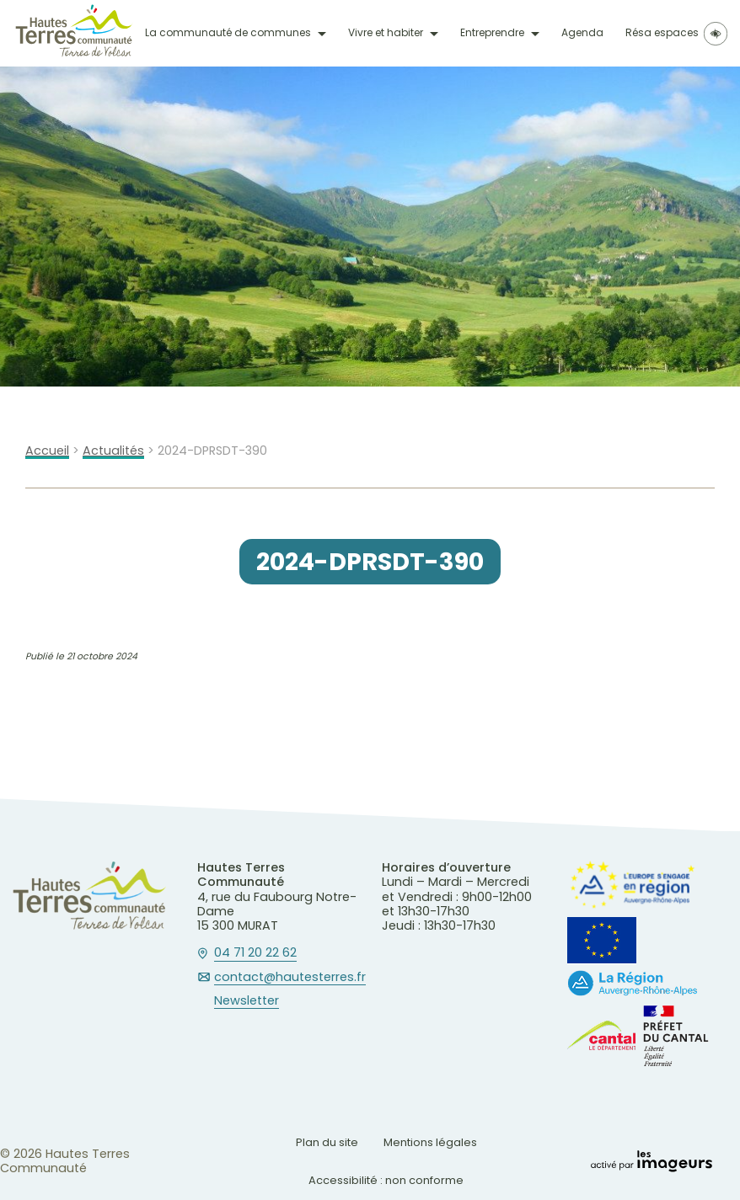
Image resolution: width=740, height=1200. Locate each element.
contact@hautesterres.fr (290, 977)
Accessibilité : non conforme (386, 1180)
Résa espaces (662, 33)
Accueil (47, 451)
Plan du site (327, 1142)
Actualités (113, 451)
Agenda (582, 33)
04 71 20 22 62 (255, 953)
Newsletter (246, 1001)
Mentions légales (430, 1142)
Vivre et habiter (385, 33)
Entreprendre (492, 33)
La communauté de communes (228, 33)
